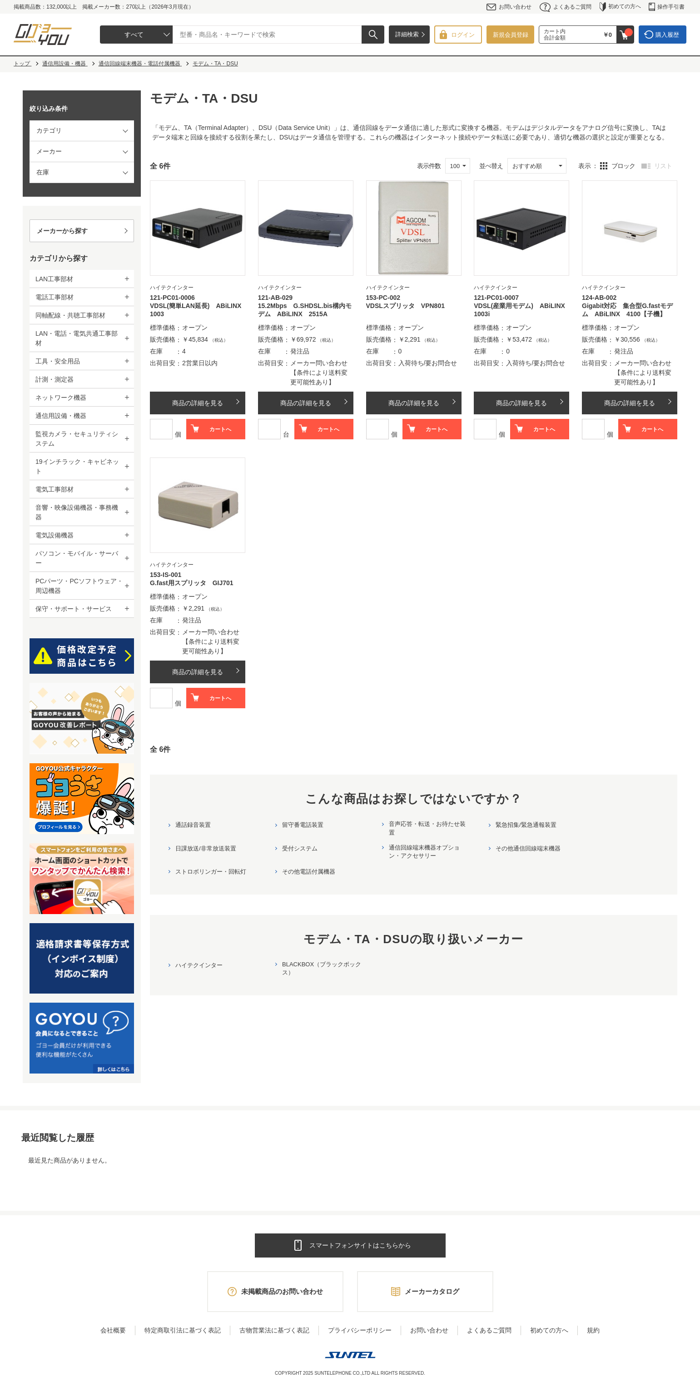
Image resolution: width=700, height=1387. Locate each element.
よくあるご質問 (565, 7)
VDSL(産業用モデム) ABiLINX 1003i (521, 310)
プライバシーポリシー (360, 1330)
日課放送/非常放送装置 (205, 848)
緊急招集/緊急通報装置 (526, 824)
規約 (593, 1330)
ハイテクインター (199, 965)
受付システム (300, 848)
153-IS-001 (165, 574)
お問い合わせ (509, 7)
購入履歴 (667, 34)
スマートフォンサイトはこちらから (360, 1245)
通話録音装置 (193, 824)
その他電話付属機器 (308, 871)
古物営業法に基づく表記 (274, 1330)
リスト (663, 165)
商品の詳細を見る (197, 403)
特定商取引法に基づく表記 (182, 1330)
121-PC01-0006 (172, 297)
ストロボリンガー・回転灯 (210, 871)
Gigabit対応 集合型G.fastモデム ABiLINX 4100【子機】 (627, 310)
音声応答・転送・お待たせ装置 (427, 827)
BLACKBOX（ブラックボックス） (321, 968)
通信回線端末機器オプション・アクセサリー (424, 851)
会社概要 (113, 1330)
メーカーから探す (62, 230)
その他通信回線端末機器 (528, 848)
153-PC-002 (383, 297)
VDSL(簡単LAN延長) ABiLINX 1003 (197, 310)
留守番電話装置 (302, 824)
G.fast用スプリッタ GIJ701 (191, 583)
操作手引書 (667, 7)
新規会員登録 (510, 34)
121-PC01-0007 (496, 297)
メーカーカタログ (432, 1291)
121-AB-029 (275, 297)
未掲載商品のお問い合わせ (282, 1291)
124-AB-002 (599, 297)
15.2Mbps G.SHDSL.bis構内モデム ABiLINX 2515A (305, 310)
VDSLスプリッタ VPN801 (405, 305)
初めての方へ (620, 7)
